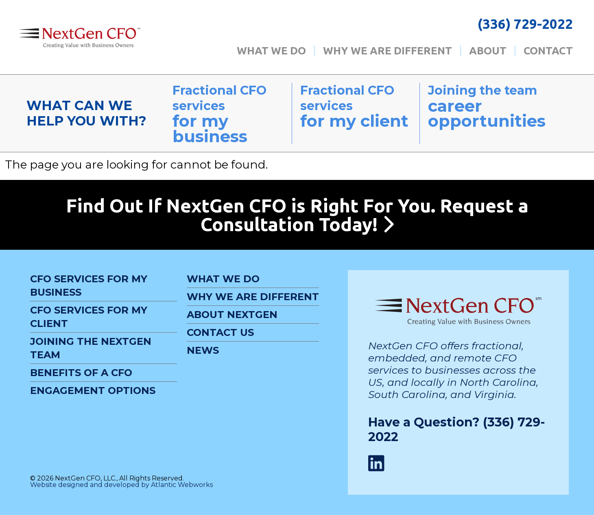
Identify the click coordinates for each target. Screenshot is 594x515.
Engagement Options (92, 390)
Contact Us (220, 332)
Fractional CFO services (228, 113)
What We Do (271, 50)
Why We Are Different (387, 50)
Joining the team (493, 106)
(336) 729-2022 (525, 23)
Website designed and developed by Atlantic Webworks (121, 485)
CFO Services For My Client (88, 316)
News (203, 350)
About (488, 50)
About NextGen (232, 314)
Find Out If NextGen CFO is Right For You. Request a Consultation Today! (297, 215)
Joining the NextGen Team (90, 348)
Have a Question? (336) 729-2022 (456, 429)
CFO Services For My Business (88, 285)
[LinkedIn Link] (376, 463)
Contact (548, 50)
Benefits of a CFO (81, 373)
